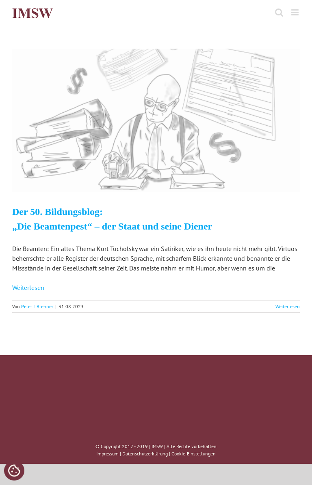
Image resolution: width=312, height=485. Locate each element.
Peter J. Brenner (37, 306)
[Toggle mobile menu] (295, 12)
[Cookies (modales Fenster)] (14, 471)
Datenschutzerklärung (145, 454)
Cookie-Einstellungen (193, 454)
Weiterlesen (28, 287)
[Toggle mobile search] (279, 12)
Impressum (107, 454)
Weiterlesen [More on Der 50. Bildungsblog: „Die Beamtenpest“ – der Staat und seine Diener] (287, 306)
